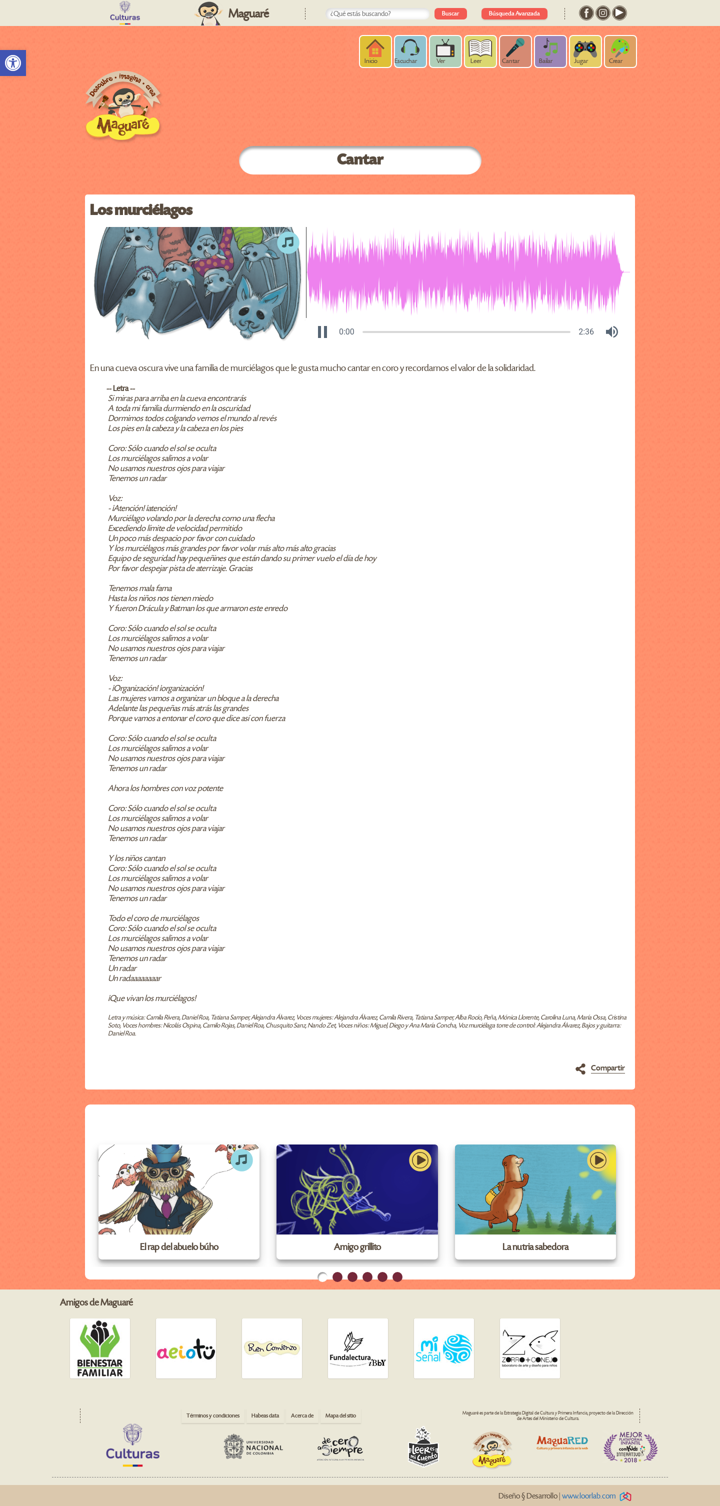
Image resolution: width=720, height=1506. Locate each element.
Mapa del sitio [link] (341, 1415)
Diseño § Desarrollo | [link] (566, 1496)
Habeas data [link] (265, 1415)
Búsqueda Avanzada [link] (514, 14)
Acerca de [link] (302, 1415)
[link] (13, 63)
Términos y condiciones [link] (213, 1415)
